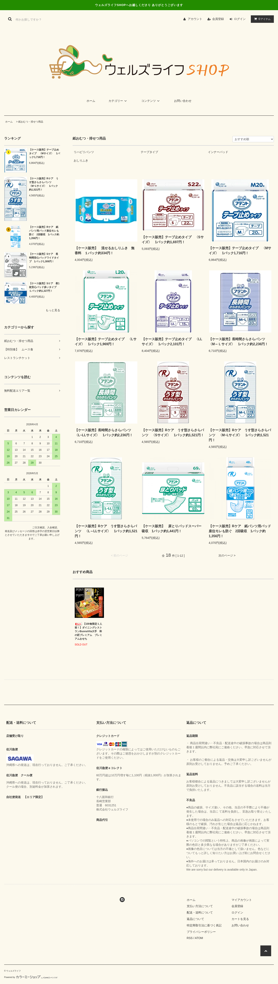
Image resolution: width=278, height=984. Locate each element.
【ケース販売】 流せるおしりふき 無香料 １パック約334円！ (104, 250)
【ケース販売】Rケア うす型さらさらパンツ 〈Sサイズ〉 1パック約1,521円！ (173, 432)
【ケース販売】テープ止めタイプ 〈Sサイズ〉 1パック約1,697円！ (173, 239)
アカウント (195, 19)
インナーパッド (218, 152)
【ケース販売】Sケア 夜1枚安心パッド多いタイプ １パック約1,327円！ (44, 287)
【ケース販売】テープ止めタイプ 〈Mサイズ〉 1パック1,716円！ (44, 153)
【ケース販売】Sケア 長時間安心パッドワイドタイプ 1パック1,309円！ (44, 258)
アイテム (261, 19)
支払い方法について (200, 906)
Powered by (31, 977)
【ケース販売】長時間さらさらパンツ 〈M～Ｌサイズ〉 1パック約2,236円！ (238, 341)
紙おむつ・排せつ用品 (30, 121)
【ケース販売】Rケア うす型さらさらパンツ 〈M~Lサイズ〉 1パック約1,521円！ (43, 184)
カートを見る (240, 919)
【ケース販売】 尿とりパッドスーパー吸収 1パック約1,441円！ (171, 528)
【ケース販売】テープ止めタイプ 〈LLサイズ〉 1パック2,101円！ (172, 341)
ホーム (91, 100)
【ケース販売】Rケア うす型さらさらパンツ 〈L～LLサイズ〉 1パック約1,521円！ (106, 531)
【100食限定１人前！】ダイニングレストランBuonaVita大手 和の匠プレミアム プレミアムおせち (88, 631)
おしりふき (81, 160)
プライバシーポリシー (201, 931)
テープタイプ (149, 152)
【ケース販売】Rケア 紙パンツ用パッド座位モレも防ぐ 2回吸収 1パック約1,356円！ (44, 233)
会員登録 (218, 19)
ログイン (240, 19)
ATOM (199, 938)
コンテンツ (151, 100)
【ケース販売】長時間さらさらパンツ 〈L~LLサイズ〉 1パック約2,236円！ (104, 432)
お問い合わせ (182, 100)
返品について (195, 919)
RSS (190, 938)
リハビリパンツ (84, 152)
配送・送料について (200, 912)
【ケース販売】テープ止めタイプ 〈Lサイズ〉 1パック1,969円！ (106, 341)
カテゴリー (118, 100)
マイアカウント (242, 899)
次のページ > (226, 555)
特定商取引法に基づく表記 (204, 925)
